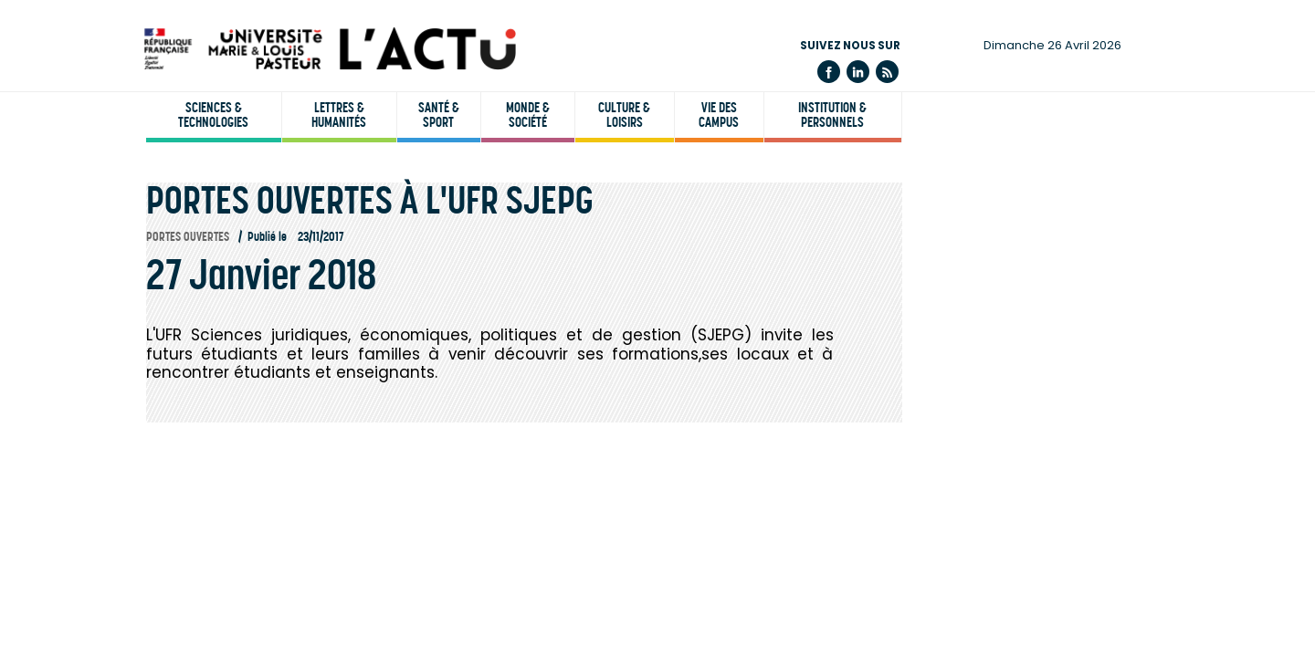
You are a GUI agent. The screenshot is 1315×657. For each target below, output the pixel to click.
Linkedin (858, 71)
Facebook (828, 71)
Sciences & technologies (213, 114)
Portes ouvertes (187, 237)
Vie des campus (719, 114)
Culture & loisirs (624, 114)
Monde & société (528, 114)
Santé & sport (438, 114)
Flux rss (887, 71)
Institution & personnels (832, 114)
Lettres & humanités (338, 114)
